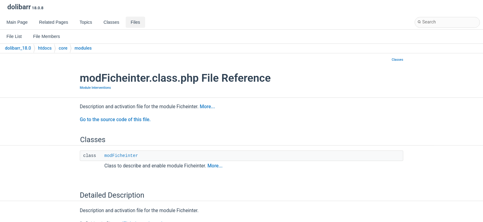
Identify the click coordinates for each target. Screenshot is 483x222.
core (63, 48)
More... (207, 106)
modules (83, 48)
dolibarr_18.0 (18, 48)
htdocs (45, 48)
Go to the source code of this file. (115, 119)
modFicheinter (121, 155)
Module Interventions (95, 88)
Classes (397, 60)
